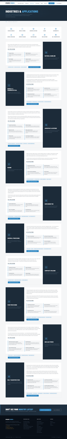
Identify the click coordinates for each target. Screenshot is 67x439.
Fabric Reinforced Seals (26, 422)
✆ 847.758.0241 (62, 0)
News (42, 3)
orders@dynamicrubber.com (10, 428)
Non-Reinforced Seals (26, 421)
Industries (32, 3)
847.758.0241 (58, 3)
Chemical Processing (39, 427)
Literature (37, 3)
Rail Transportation (39, 432)
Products (27, 3)
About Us (45, 3)
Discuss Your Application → (34, 68)
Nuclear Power (39, 431)
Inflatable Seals (21, 3)
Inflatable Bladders (25, 425)
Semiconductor (39, 426)
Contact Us (51, 3)
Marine (38, 425)
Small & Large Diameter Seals (27, 427)
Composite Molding (39, 428)
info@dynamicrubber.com (9, 427)
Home (6, 21)
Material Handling (39, 421)
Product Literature (52, 422)
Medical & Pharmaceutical (40, 422)
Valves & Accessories (26, 428)
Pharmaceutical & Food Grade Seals (28, 426)
